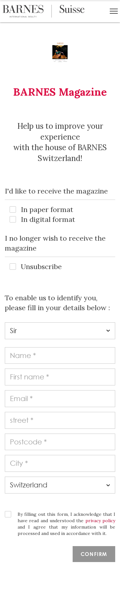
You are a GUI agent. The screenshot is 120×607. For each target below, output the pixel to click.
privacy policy (100, 520)
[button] (114, 11)
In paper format (47, 209)
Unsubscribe (41, 266)
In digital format (48, 219)
